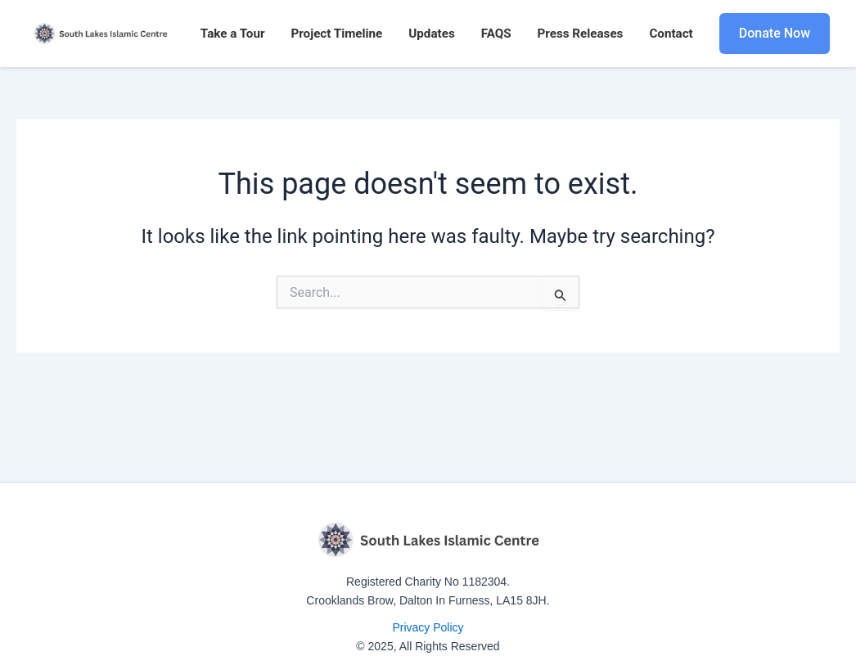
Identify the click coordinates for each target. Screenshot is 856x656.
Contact (670, 33)
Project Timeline (336, 33)
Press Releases (581, 33)
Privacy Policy (427, 626)
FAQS (496, 33)
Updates (431, 33)
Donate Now (774, 33)
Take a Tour (232, 33)
